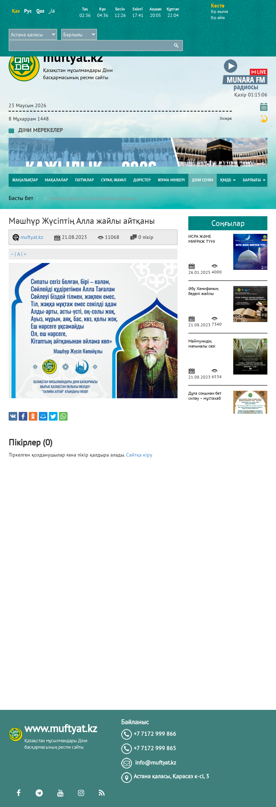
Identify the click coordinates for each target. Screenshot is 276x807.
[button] (244, 60)
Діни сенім (202, 179)
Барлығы (254, 179)
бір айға (218, 17)
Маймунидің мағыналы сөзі (201, 343)
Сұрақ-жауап (113, 179)
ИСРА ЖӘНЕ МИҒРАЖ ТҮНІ (201, 239)
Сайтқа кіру (139, 455)
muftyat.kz (28, 237)
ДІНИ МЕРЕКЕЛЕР (36, 129)
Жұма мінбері (171, 179)
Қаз (15, 11)
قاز (52, 11)
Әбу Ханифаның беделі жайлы (203, 291)
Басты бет (21, 197)
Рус (28, 11)
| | (18, 254)
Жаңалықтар (25, 179)
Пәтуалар (84, 179)
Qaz (40, 11)
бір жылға (219, 11)
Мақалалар (56, 179)
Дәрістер (142, 179)
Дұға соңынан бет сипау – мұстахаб (204, 395)
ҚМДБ (228, 179)
